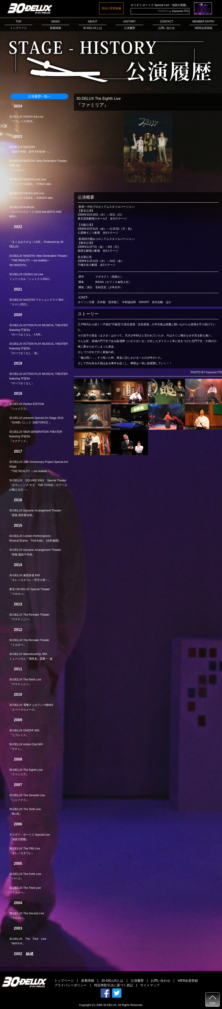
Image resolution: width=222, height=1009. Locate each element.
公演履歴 (137, 980)
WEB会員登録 (188, 980)
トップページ (64, 980)
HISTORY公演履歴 (129, 25)
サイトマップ (150, 985)
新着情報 (87, 980)
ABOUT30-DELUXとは (92, 25)
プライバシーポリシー (70, 985)
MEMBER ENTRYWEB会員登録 (203, 25)
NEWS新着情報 (55, 25)
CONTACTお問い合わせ (166, 25)
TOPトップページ (18, 25)
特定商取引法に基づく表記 (113, 985)
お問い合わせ (160, 980)
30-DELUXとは (112, 980)
